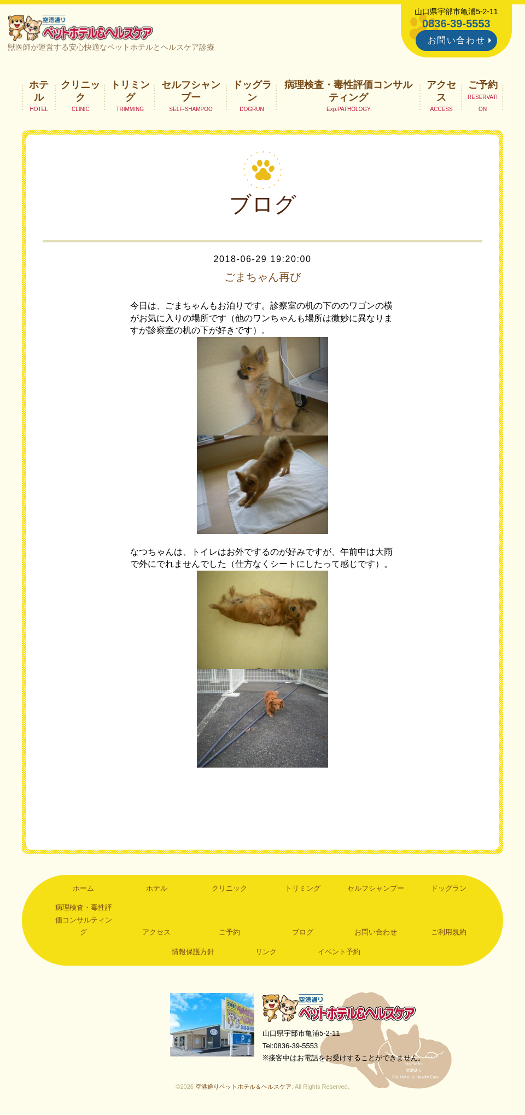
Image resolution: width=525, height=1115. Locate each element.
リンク (266, 952)
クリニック (80, 90)
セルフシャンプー (190, 90)
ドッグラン (252, 90)
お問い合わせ (457, 40)
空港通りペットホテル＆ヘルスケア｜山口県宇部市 (80, 27)
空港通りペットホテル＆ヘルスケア (339, 1008)
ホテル (39, 90)
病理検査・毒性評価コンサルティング (348, 90)
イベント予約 (339, 952)
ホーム (83, 888)
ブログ (302, 932)
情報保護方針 (193, 952)
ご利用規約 (448, 932)
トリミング (130, 90)
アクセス (441, 90)
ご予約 (483, 84)
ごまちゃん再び (262, 277)
